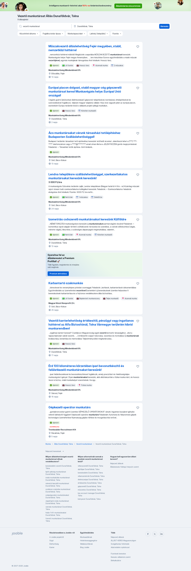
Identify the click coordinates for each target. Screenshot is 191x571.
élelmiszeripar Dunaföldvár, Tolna (90, 479)
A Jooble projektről (56, 537)
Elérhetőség (54, 544)
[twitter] (154, 534)
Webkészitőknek (86, 544)
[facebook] (147, 534)
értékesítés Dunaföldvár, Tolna (90, 483)
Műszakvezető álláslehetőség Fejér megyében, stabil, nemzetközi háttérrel (84, 48)
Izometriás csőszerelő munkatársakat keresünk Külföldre (87, 219)
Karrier (51, 547)
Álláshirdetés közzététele (128, 6)
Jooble (25, 566)
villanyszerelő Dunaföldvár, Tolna (90, 466)
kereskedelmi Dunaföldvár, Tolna (90, 473)
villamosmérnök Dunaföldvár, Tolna (91, 476)
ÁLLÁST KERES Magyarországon (123, 540)
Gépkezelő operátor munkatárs (69, 407)
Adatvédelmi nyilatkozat (120, 547)
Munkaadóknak (86, 537)
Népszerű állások (116, 463)
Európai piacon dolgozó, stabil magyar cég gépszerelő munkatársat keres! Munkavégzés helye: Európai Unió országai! (85, 91)
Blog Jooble (84, 547)
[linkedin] (161, 534)
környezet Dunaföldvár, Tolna (89, 499)
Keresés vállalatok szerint (121, 557)
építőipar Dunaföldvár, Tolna (88, 469)
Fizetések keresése (118, 554)
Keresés (164, 26)
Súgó (51, 540)
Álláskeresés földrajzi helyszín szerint (124, 467)
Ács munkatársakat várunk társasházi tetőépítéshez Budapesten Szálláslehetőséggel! (84, 135)
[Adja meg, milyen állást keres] (44, 26)
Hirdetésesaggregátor (88, 540)
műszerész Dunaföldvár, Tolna (89, 490)
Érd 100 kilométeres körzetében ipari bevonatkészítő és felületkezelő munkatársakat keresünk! (86, 368)
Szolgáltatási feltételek (120, 544)
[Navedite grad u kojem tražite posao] (99, 26)
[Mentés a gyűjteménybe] (137, 46)
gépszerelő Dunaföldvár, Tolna (89, 486)
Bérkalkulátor (116, 560)
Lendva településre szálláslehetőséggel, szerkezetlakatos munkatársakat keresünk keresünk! (88, 176)
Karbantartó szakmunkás (65, 283)
